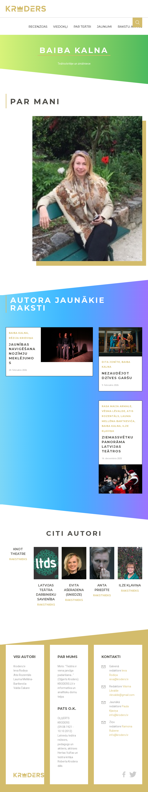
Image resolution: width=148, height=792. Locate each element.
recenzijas (38, 26)
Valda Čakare (21, 687)
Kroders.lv (19, 666)
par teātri (82, 26)
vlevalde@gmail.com (122, 694)
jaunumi (104, 26)
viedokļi (60, 26)
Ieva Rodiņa (20, 670)
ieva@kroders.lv (119, 679)
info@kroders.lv (118, 715)
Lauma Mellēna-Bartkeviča (23, 681)
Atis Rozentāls (22, 675)
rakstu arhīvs (130, 26)
